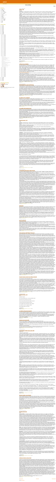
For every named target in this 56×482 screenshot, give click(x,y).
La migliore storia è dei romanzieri (25, 310)
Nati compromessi (22, 220)
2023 (1, 27)
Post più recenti (21, 478)
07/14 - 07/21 (3, 49)
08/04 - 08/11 (3, 47)
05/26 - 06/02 (3, 53)
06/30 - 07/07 (3, 50)
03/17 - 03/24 (3, 70)
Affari (1, 9)
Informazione (2, 13)
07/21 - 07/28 (3, 48)
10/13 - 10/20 (3, 41)
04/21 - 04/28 (3, 67)
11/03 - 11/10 (3, 39)
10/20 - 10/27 (3, 40)
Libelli (1, 16)
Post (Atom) (23, 480)
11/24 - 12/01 (3, 37)
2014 (1, 33)
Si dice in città (2, 19)
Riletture (1, 18)
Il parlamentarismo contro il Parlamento (26, 84)
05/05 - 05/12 (3, 55)
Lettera (1, 14)
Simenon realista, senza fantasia (25, 395)
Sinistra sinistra (2, 20)
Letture (1, 15)
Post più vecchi (53, 478)
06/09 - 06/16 (3, 52)
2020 (1, 29)
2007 (1, 80)
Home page (37, 478)
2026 (1, 25)
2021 (1, 28)
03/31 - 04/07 (3, 69)
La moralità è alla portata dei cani (25, 108)
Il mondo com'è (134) (23, 411)
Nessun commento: (29, 61)
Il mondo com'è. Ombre (3, 12)
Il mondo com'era (22, 106)
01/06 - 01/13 (3, 76)
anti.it (5, 2)
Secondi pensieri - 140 (23, 120)
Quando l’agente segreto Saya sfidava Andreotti (28, 276)
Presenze (2, 17)
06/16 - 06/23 (3, 51)
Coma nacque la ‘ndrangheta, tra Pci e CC (27, 232)
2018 (1, 30)
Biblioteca (22, 118)
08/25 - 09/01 (3, 45)
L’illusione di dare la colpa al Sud (25, 457)
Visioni (1, 21)
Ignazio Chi (21, 205)
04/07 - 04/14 (3, 68)
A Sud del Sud (22, 393)
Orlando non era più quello (24, 320)
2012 (1, 77)
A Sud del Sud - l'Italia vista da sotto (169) (26, 330)
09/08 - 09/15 (3, 44)
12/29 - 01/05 (3, 34)
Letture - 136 (21, 9)
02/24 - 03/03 (3, 72)
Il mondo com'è (2, 11)
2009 (1, 79)
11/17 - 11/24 (3, 38)
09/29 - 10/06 (3, 42)
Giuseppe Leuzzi (7, 83)
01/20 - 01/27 (3, 75)
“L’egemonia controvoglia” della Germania (27, 170)
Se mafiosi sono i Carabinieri (24, 97)
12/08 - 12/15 (3, 36)
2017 (1, 31)
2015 (1, 32)
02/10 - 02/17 (3, 73)
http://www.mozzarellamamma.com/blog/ (24, 72)
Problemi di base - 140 (23, 294)
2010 (1, 78)
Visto (1, 22)
